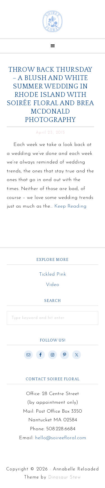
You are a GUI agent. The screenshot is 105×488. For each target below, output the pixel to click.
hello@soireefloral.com (60, 438)
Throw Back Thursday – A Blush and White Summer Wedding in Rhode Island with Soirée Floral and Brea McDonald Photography (50, 95)
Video (52, 284)
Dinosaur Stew (64, 477)
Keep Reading (70, 206)
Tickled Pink (52, 274)
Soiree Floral (52, 21)
